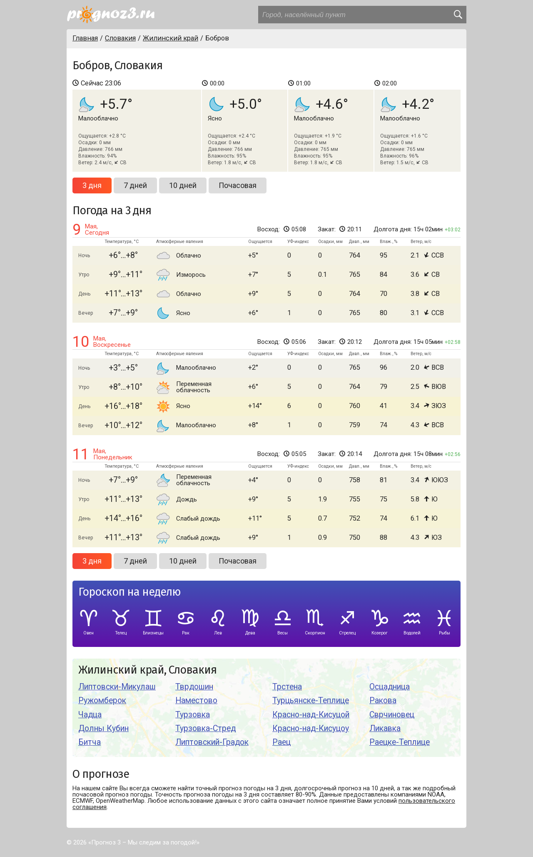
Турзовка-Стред (205, 728)
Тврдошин (194, 687)
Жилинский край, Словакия (147, 670)
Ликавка (385, 728)
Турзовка (192, 714)
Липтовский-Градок (212, 742)
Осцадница (389, 687)
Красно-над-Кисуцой (310, 714)
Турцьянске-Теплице (310, 700)
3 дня (92, 185)
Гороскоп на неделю (129, 592)
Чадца (90, 714)
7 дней (135, 185)
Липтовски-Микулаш (117, 687)
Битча (89, 742)
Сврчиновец (391, 714)
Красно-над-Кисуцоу (310, 728)
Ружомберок (102, 700)
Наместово (196, 700)
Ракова (382, 700)
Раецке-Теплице (399, 742)
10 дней (183, 185)
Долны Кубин (103, 728)
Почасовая (238, 185)
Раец (281, 742)
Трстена (287, 687)
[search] (457, 14)
